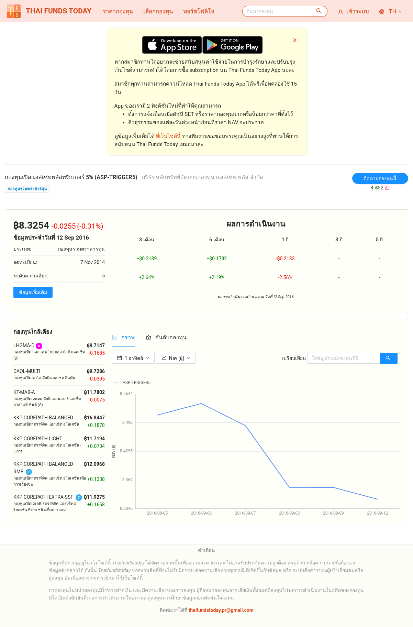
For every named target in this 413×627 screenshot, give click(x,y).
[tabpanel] (256, 434)
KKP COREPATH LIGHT (37, 438)
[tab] (123, 337)
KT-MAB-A (24, 392)
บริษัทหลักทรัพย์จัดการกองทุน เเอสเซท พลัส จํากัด (203, 177)
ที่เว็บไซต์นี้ (168, 136)
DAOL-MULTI (26, 371)
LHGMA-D (24, 345)
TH (391, 11)
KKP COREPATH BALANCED (43, 417)
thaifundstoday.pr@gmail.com (220, 610)
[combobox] (276, 11)
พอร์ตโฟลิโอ (198, 11)
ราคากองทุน (118, 11)
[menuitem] (118, 11)
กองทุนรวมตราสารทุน (27, 188)
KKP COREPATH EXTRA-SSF (43, 497)
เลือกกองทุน (158, 11)
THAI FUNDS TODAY (49, 11)
